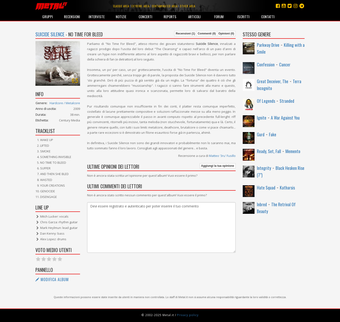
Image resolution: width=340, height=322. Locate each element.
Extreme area (140, 6)
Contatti (268, 16)
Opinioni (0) (226, 33)
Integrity (264, 168)
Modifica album (52, 279)
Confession (266, 64)
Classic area (121, 6)
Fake (272, 134)
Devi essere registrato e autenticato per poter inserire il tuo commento (161, 227)
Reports (170, 16)
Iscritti (243, 16)
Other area (187, 6)
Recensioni (72, 16)
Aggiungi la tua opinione (217, 165)
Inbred (262, 204)
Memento (292, 151)
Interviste (97, 16)
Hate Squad (266, 188)
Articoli (194, 16)
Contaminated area (165, 6)
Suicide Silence (49, 34)
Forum (219, 16)
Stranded (287, 101)
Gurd (260, 134)
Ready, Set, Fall (269, 151)
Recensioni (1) (185, 33)
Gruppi (47, 16)
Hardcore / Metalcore (65, 103)
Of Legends (266, 101)
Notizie (121, 16)
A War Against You (285, 118)
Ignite (261, 118)
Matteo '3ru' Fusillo (222, 156)
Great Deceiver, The (272, 81)
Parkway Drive (268, 45)
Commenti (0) (207, 33)
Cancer (284, 64)
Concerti (145, 16)
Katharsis (287, 188)
